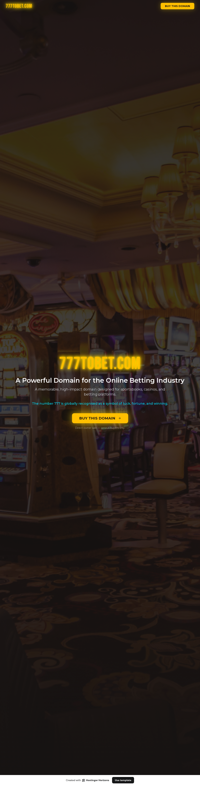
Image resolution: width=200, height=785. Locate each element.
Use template (123, 780)
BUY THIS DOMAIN (177, 6)
